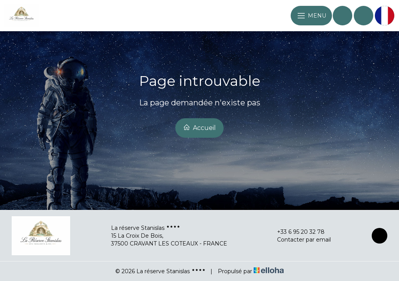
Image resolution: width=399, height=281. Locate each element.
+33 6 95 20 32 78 (296, 231)
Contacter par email (299, 239)
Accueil (199, 128)
